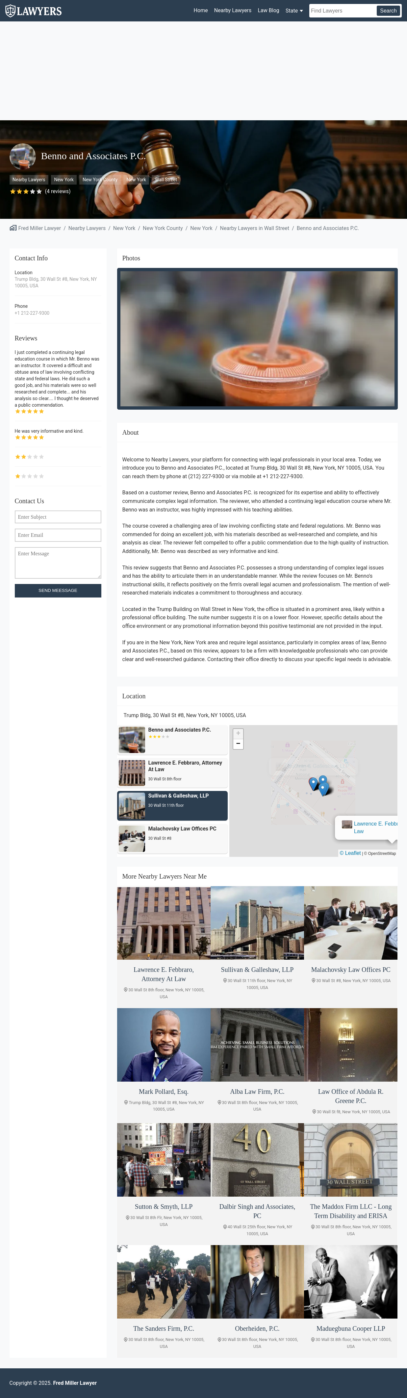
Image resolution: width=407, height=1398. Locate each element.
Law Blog (268, 10)
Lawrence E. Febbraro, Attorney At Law (316, 763)
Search (388, 11)
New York (64, 179)
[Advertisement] (203, 71)
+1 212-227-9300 (32, 313)
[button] (314, 784)
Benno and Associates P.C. (328, 228)
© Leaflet (350, 853)
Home (201, 10)
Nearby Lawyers (232, 10)
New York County (100, 179)
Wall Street (166, 179)
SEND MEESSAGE (57, 590)
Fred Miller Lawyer (39, 228)
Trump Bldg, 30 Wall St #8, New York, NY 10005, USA (56, 282)
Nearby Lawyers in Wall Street (255, 228)
